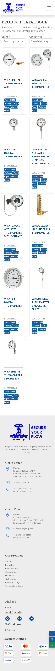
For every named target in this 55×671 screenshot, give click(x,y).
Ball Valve (9, 565)
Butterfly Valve (11, 568)
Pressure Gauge (12, 582)
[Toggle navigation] (49, 8)
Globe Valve (10, 579)
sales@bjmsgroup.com (23, 482)
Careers (8, 607)
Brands (6, 36)
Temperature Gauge (14, 586)
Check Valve (10, 572)
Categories (35, 36)
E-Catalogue (10, 630)
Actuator (9, 561)
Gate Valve (10, 575)
